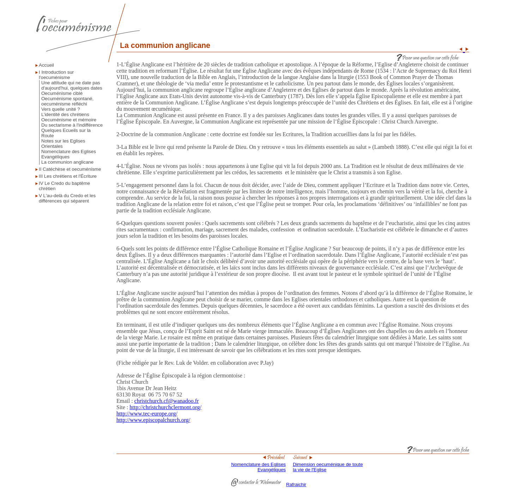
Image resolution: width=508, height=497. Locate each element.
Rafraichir (296, 484)
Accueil (46, 65)
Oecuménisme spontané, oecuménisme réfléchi (67, 101)
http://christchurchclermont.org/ (165, 407)
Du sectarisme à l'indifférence (72, 125)
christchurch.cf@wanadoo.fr (166, 401)
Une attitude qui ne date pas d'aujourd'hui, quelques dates (71, 85)
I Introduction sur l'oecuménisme (56, 74)
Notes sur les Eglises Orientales (63, 143)
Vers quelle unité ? (60, 109)
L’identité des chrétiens (65, 114)
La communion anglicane (67, 162)
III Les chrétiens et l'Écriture (68, 176)
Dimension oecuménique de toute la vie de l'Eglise (328, 464)
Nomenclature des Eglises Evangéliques (68, 154)
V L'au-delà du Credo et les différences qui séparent (67, 198)
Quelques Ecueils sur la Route (66, 133)
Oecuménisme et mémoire (68, 119)
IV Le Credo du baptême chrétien (64, 186)
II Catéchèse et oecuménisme (70, 169)
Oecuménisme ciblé (62, 93)
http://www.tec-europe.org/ (146, 414)
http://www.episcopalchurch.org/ (153, 420)
